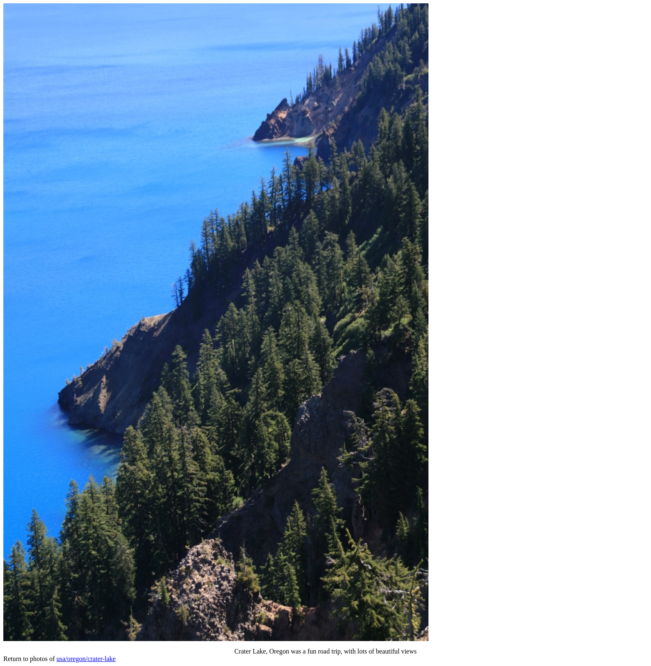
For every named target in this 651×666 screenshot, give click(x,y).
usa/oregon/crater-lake (86, 658)
